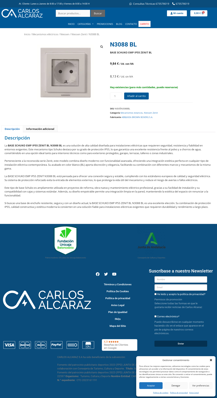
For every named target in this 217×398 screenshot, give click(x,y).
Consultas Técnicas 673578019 (151, 3)
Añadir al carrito (136, 96)
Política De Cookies (118, 291)
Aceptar (151, 385)
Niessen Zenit (79, 34)
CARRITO (144, 23)
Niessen (64, 34)
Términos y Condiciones (118, 284)
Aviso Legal (194, 392)
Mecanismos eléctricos (45, 34)
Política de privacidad (179, 392)
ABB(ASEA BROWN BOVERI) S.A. (137, 117)
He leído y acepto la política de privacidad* (181, 294)
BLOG (119, 23)
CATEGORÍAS (86, 24)
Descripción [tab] (12, 129)
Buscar (98, 13)
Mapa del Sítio (118, 325)
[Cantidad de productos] (116, 96)
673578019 (182, 3)
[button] (210, 360)
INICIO (71, 23)
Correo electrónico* (168, 316)
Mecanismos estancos (132, 112)
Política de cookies (160, 392)
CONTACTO (131, 23)
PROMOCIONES (105, 23)
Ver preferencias (200, 385)
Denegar (175, 385)
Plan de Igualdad (117, 312)
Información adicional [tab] (40, 129)
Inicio (27, 34)
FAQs (118, 319)
